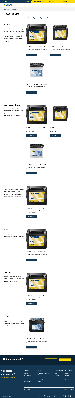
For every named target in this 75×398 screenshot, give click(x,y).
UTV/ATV (26, 18)
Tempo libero (26, 379)
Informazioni (47, 5)
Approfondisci (31, 55)
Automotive (26, 373)
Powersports (14, 9)
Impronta (43, 395)
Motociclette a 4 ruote (17, 18)
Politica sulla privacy (56, 396)
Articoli (56, 373)
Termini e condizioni (48, 396)
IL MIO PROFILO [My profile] (67, 1)
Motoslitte (37, 18)
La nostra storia (68, 375)
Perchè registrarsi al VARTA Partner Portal (43, 374)
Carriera (39, 395)
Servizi (32, 5)
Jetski (31, 18)
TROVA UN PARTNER (38, 1)
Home (5, 9)
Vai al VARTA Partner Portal (7, 377)
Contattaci (50, 359)
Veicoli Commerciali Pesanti (28, 376)
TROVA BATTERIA (53, 1)
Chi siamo (62, 5)
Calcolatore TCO (40, 381)
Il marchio (67, 373)
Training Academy (40, 378)
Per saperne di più (33, 396)
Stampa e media (68, 379)
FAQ (55, 377)
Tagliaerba (44, 18)
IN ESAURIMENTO (27, 381)
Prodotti (19, 5)
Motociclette (7, 18)
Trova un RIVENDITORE (69, 389)
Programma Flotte (40, 379)
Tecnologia (57, 375)
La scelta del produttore (67, 377)
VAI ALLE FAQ (64, 359)
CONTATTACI (26, 1)
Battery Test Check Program (42, 376)
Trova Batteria (27, 389)
